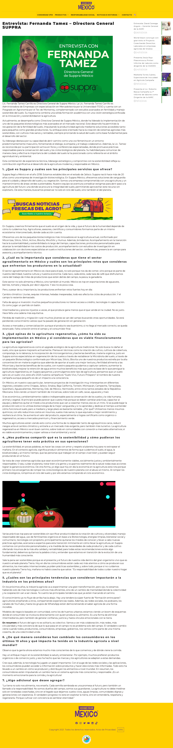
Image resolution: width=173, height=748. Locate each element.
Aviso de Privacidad (106, 729)
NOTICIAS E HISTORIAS (108, 15)
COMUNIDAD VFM (45, 15)
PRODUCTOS (62, 15)
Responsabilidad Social (83, 15)
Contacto (127, 15)
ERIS (120, 729)
